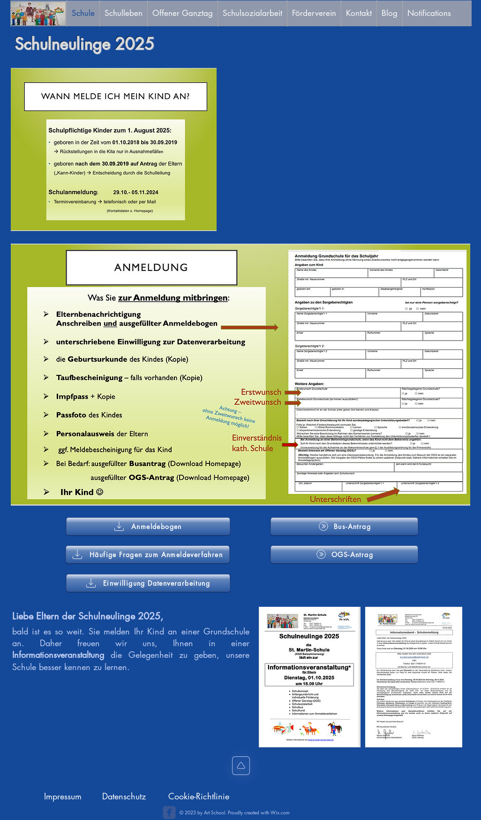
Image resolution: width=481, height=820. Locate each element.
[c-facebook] (169, 812)
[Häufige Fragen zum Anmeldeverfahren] (148, 554)
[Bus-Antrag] (344, 526)
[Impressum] (63, 796)
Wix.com (280, 812)
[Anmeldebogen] (148, 526)
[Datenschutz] (123, 796)
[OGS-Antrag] (344, 554)
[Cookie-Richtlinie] (198, 796)
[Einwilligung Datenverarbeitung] (148, 583)
